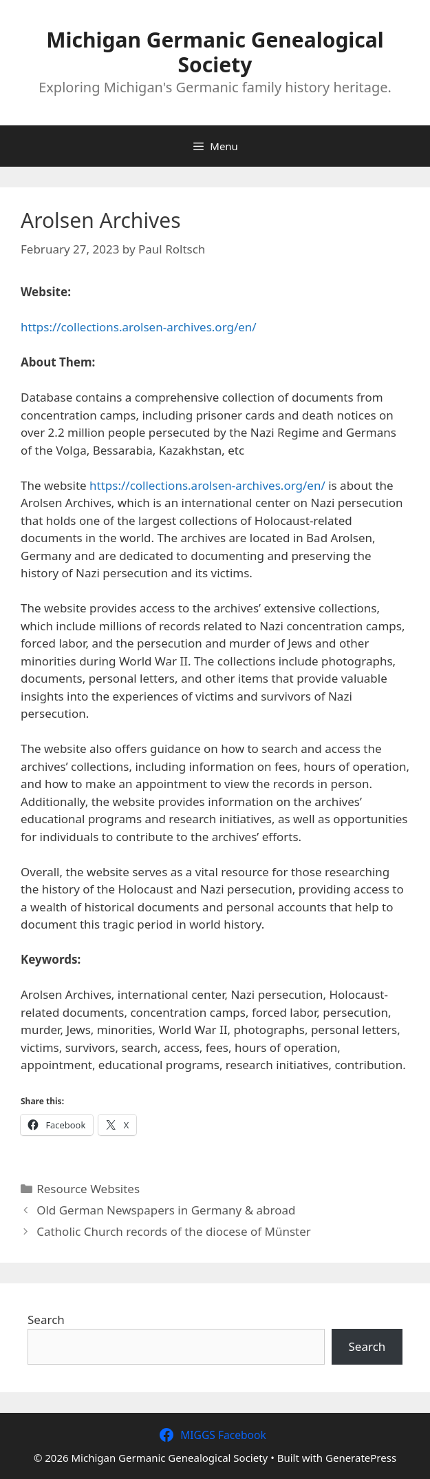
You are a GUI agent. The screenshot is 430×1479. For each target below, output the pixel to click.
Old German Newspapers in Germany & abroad (165, 1210)
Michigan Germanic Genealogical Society (214, 52)
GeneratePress (360, 1458)
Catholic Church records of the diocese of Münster (173, 1231)
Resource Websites (88, 1189)
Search (46, 1319)
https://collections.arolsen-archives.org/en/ (139, 327)
